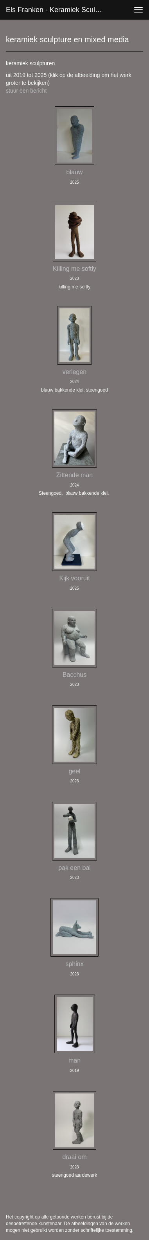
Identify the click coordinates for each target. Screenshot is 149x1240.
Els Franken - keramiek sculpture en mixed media (57, 10)
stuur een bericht (26, 91)
